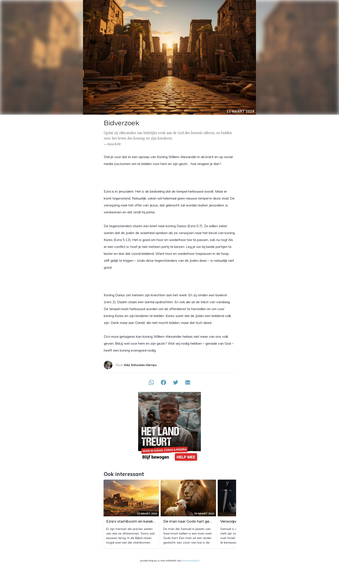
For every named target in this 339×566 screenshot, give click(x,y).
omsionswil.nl (190, 560)
